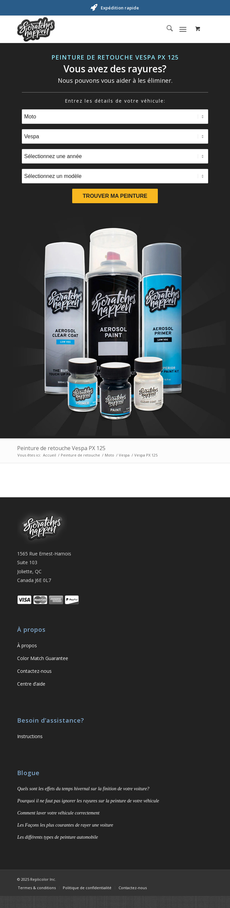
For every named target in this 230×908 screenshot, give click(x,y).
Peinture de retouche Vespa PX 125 (61, 448)
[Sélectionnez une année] (115, 156)
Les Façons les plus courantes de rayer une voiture (65, 825)
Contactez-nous (34, 671)
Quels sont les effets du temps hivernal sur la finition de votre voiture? (83, 788)
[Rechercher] (166, 29)
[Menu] (182, 29)
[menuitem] (166, 29)
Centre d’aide (31, 684)
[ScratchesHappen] (95, 29)
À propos (27, 645)
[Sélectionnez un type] (115, 116)
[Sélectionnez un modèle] (115, 176)
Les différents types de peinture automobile (57, 837)
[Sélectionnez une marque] (115, 136)
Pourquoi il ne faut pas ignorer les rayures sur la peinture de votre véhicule (88, 800)
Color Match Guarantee (42, 658)
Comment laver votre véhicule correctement (58, 812)
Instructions (30, 736)
